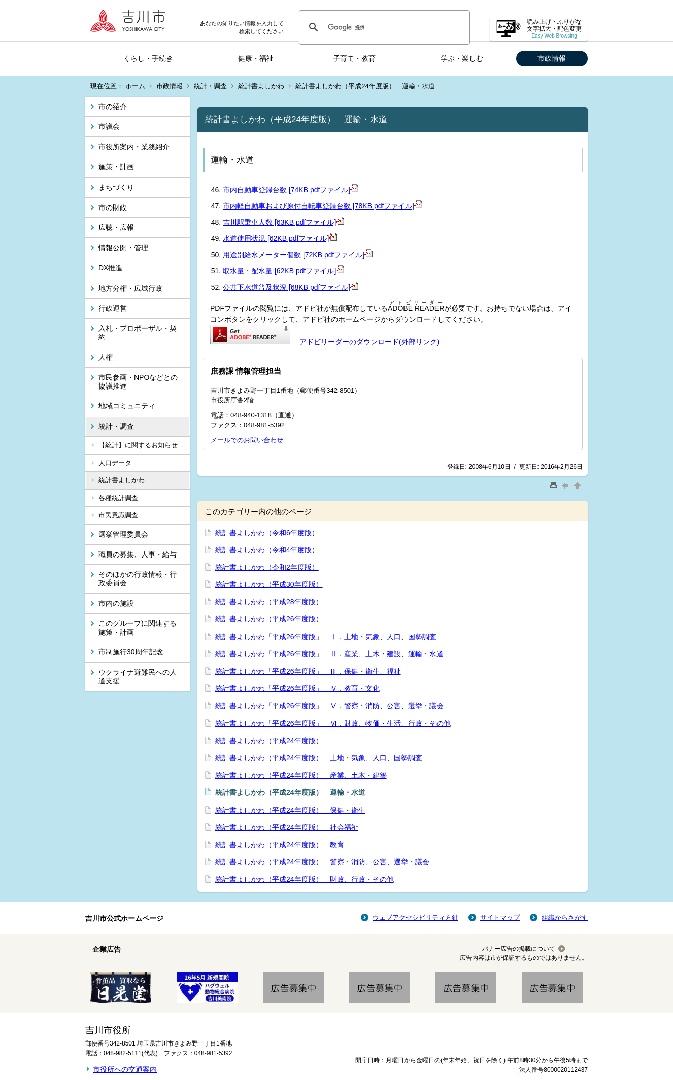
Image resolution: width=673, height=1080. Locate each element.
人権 (105, 357)
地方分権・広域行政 (130, 288)
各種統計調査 (118, 498)
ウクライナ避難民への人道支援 (137, 676)
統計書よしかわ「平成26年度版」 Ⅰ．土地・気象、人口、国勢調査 (325, 637)
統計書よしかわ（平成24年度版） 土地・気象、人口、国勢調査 (318, 758)
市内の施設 (116, 603)
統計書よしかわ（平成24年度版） (269, 741)
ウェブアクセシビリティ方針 (415, 917)
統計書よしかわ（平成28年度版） (269, 602)
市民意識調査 (118, 515)
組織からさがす (565, 917)
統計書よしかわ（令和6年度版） (267, 533)
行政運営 (112, 308)
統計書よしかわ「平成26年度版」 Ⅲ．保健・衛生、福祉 (308, 671)
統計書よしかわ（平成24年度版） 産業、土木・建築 (301, 775)
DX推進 (110, 268)
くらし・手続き (148, 58)
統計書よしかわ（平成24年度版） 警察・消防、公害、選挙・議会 (322, 862)
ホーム (135, 86)
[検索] (383, 27)
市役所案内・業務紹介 (134, 147)
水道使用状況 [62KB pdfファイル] (280, 238)
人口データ (114, 463)
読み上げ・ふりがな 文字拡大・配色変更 (554, 28)
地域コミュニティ (126, 406)
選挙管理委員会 (123, 534)
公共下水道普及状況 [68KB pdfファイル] (290, 287)
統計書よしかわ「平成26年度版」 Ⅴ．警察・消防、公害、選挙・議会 (329, 706)
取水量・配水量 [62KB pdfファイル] (283, 271)
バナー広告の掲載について (518, 948)
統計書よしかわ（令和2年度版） (267, 567)
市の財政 (112, 207)
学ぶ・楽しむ (462, 58)
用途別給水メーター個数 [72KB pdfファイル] (298, 255)
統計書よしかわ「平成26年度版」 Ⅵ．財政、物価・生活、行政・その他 (333, 723)
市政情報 (551, 58)
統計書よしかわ (261, 86)
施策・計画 (116, 167)
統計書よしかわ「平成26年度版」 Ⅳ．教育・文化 (297, 688)
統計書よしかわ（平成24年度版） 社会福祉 (286, 827)
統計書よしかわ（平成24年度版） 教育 (279, 845)
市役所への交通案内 (125, 1069)
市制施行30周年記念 (130, 652)
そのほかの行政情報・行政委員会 (137, 578)
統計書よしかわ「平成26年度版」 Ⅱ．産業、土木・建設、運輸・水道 (329, 654)
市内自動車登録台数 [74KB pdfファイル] (290, 190)
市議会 (109, 126)
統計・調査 (210, 86)
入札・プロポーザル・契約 (137, 332)
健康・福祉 (256, 58)
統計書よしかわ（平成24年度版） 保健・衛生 (290, 810)
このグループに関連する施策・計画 (137, 627)
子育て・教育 (354, 58)
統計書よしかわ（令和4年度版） (267, 550)
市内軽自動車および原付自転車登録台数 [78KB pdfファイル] (322, 206)
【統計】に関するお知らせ (138, 445)
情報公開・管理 (123, 247)
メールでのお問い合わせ (247, 440)
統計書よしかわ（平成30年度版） (269, 584)
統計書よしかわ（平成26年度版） (269, 619)
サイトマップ (500, 917)
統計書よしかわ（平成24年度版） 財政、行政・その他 (304, 879)
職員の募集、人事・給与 (137, 554)
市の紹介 (112, 106)
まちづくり (116, 187)
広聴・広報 (116, 227)
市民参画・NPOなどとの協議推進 (138, 381)
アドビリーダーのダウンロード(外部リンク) (369, 342)
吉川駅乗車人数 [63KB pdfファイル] (283, 222)
